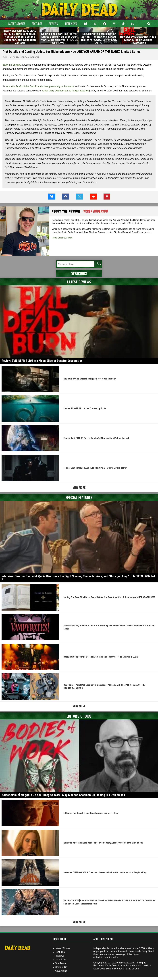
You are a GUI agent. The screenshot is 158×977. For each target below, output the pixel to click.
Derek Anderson (30, 57)
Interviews (71, 24)
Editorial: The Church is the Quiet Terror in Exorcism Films (90, 813)
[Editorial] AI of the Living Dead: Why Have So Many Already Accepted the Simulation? (103, 843)
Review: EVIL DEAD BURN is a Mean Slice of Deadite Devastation (42, 361)
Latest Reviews (79, 282)
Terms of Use (131, 968)
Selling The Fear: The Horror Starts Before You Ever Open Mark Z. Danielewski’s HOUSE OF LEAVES (109, 597)
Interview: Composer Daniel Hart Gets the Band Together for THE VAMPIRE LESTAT (101, 657)
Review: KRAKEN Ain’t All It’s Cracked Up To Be (84, 408)
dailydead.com (126, 962)
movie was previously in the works (40, 86)
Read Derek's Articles (62, 237)
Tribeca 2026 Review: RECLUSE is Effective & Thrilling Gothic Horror (95, 468)
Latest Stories (16, 24)
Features (37, 24)
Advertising (61, 971)
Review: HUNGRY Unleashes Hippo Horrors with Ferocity (89, 378)
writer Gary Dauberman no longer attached (65, 90)
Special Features (79, 497)
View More (79, 487)
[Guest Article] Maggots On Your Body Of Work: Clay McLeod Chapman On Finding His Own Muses (63, 795)
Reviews (53, 24)
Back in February (11, 64)
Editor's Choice (79, 716)
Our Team (60, 963)
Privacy (118, 968)
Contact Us (61, 967)
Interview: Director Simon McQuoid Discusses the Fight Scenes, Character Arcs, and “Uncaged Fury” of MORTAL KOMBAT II (78, 577)
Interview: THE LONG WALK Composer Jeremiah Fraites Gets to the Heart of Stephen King (105, 872)
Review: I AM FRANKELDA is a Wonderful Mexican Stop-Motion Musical (96, 438)
